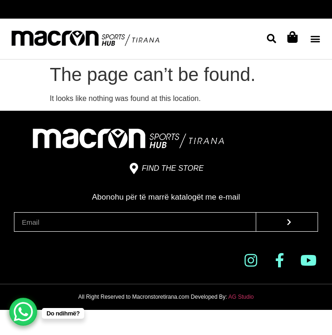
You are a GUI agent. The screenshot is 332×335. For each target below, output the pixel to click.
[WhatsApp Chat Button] (23, 312)
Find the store (173, 168)
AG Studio (241, 297)
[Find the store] (133, 168)
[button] (271, 39)
